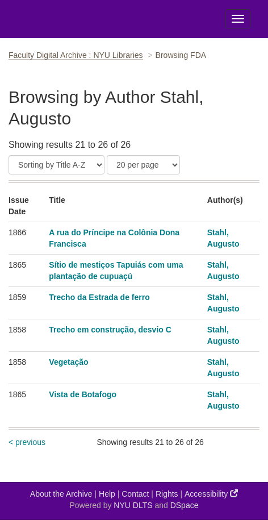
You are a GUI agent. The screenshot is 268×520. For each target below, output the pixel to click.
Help (107, 493)
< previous (27, 442)
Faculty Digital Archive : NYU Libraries (76, 55)
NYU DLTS (133, 505)
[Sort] (56, 164)
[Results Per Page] (143, 164)
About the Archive (61, 493)
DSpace (184, 505)
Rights (167, 493)
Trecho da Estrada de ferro (99, 297)
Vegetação (68, 362)
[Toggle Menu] (237, 18)
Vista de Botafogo (82, 394)
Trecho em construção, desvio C (110, 329)
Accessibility (211, 493)
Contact (135, 493)
